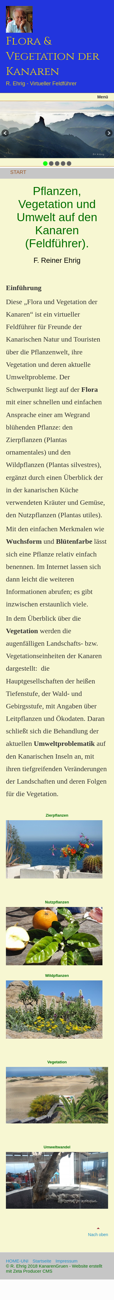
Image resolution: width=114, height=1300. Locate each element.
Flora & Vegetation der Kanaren (52, 56)
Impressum (67, 1260)
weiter (108, 134)
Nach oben (98, 1231)
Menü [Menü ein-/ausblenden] (102, 97)
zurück (5, 134)
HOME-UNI (17, 1260)
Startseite (42, 1260)
